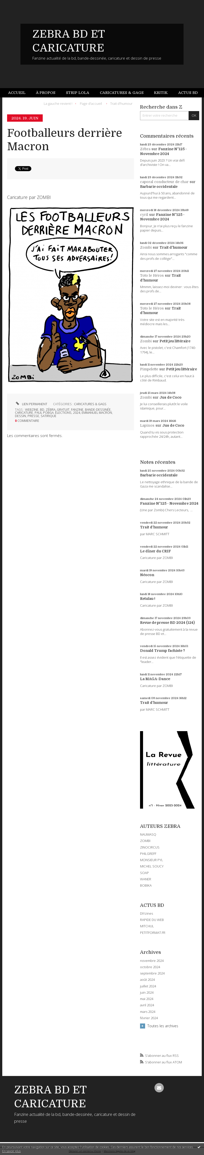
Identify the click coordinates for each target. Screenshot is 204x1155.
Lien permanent (31, 404)
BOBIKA (146, 885)
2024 (76, 412)
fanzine (77, 409)
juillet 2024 (148, 986)
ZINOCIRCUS (150, 847)
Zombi (146, 247)
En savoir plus (11, 1151)
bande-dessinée (98, 409)
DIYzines (146, 913)
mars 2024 (147, 1012)
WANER (145, 879)
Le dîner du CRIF (155, 551)
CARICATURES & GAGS (90, 404)
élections (63, 412)
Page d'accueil (91, 103)
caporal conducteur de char (164, 182)
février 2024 (149, 1018)
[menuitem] (19, 92)
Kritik (161, 92)
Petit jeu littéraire (175, 341)
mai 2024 (146, 999)
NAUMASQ (148, 834)
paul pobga (44, 412)
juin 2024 (146, 992)
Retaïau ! (147, 599)
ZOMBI (145, 840)
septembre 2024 (152, 973)
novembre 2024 (152, 961)
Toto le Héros (152, 275)
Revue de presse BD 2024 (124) (167, 623)
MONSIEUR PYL (151, 860)
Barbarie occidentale (158, 187)
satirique (48, 416)
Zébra (145, 149)
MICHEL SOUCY (152, 866)
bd (42, 409)
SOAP (144, 872)
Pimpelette (149, 369)
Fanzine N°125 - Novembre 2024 (169, 503)
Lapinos (147, 425)
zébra (50, 409)
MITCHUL (147, 926)
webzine (31, 409)
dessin (20, 416)
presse (33, 416)
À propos (45, 92)
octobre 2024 (150, 967)
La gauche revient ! (58, 103)
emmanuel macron (97, 412)
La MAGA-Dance (155, 679)
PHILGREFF (148, 853)
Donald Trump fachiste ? (162, 651)
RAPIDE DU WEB (152, 919)
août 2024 (147, 980)
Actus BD (188, 92)
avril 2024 (147, 1005)
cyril (144, 215)
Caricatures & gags (122, 92)
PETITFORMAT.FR (152, 932)
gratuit (63, 409)
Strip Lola (77, 92)
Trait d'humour (121, 103)
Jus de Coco (171, 397)
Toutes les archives (162, 1025)
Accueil (17, 92)
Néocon (147, 575)
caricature (24, 412)
